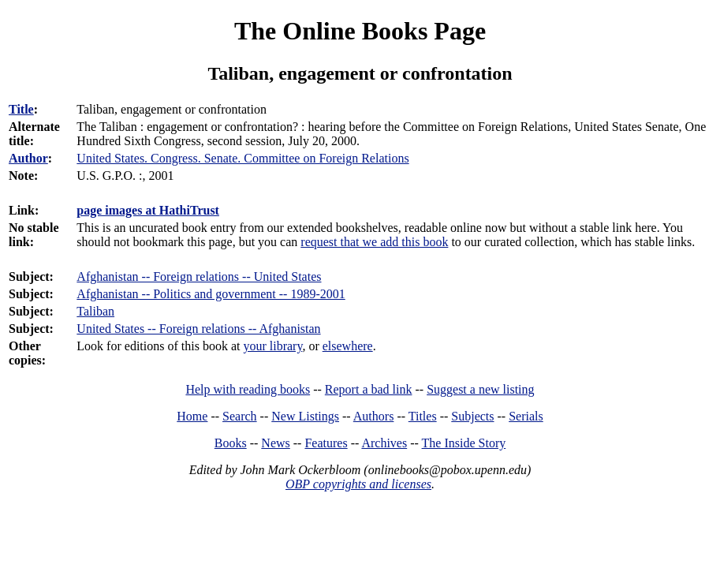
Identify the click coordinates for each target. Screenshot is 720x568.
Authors (373, 416)
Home (192, 416)
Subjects (472, 416)
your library (272, 346)
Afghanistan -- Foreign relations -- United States (198, 276)
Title (21, 109)
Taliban (95, 311)
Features (325, 443)
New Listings (305, 416)
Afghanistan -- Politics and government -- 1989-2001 (210, 294)
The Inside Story (464, 443)
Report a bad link (368, 389)
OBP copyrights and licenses (358, 484)
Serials (526, 416)
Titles (422, 416)
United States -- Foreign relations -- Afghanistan (198, 328)
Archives (384, 443)
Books (231, 443)
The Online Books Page (360, 31)
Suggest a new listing (480, 389)
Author (28, 158)
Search (239, 416)
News (275, 443)
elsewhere (348, 346)
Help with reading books (247, 389)
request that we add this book (374, 241)
